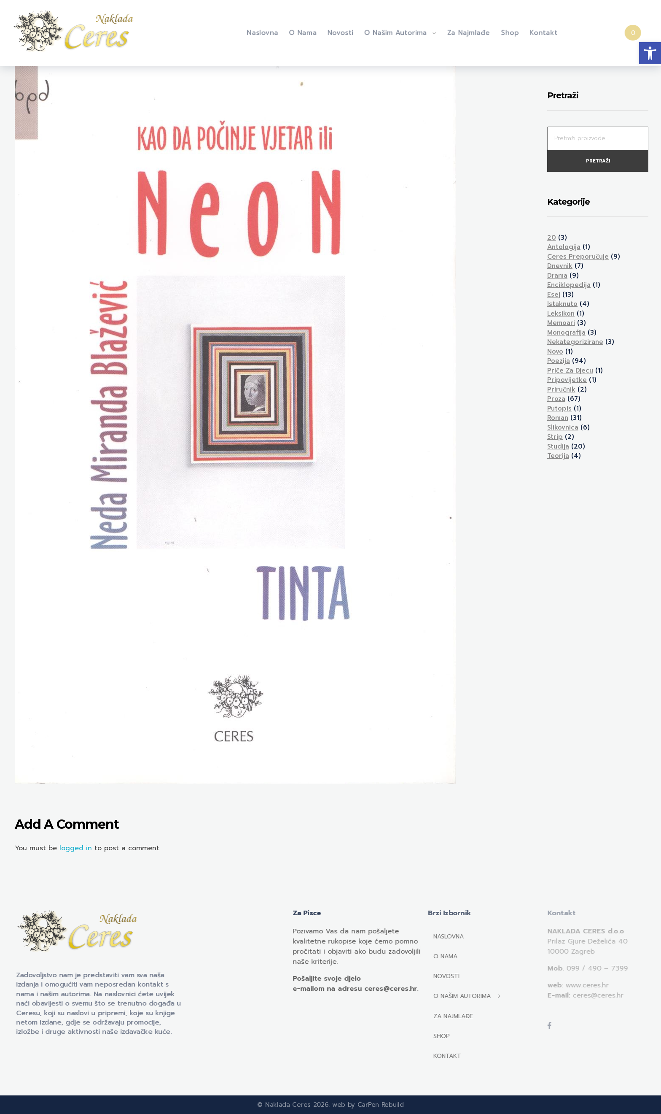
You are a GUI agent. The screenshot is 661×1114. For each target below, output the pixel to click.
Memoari (561, 322)
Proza (556, 398)
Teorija (558, 455)
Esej (553, 294)
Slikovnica (562, 427)
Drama (557, 275)
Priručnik (561, 389)
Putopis (559, 408)
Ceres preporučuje (578, 256)
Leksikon (561, 313)
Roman (557, 417)
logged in (76, 848)
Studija (558, 446)
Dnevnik (559, 265)
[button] (650, 53)
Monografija (566, 332)
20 (551, 237)
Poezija (558, 360)
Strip (555, 436)
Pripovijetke (567, 379)
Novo (555, 351)
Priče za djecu (570, 370)
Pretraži (598, 161)
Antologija (563, 246)
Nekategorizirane (575, 341)
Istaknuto (562, 303)
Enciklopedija (569, 284)
